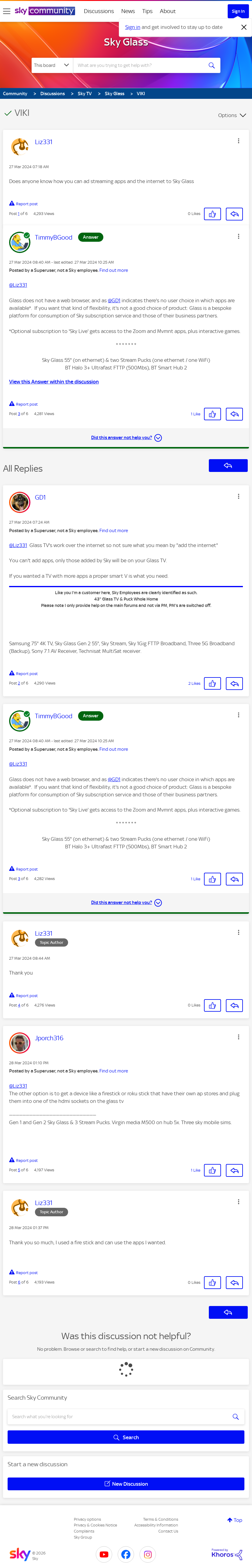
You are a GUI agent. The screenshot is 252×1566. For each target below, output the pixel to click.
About (168, 11)
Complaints (84, 1531)
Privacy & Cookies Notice (95, 1525)
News (128, 11)
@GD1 (114, 300)
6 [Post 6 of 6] (19, 1282)
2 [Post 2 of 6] (19, 683)
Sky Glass (126, 42)
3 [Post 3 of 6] (19, 413)
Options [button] (227, 115)
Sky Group (83, 1537)
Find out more (113, 270)
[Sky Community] (45, 11)
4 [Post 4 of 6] (19, 1005)
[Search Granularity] (52, 65)
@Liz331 (18, 285)
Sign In (238, 11)
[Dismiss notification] (244, 27)
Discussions (99, 11)
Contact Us (168, 1531)
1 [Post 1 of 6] (18, 213)
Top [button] (238, 1520)
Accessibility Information (156, 1525)
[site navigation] (6, 11)
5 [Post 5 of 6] (19, 1170)
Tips (147, 11)
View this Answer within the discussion (54, 382)
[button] (238, 141)
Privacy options (87, 1519)
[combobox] (139, 65)
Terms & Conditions (160, 1519)
